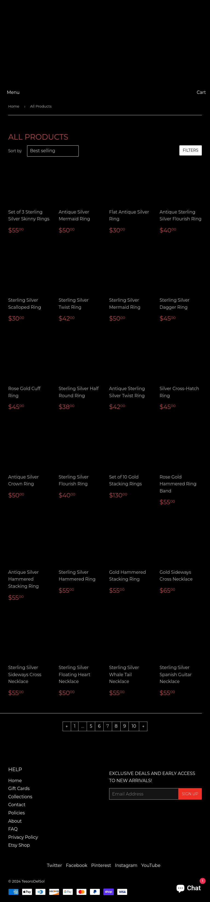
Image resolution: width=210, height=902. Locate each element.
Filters (190, 150)
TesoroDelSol (33, 881)
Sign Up (190, 793)
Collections (20, 796)
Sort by (15, 150)
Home (13, 106)
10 (134, 726)
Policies (16, 812)
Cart (201, 92)
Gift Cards (19, 788)
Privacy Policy (23, 837)
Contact (16, 804)
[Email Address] (143, 794)
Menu (13, 92)
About (15, 821)
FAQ (13, 829)
